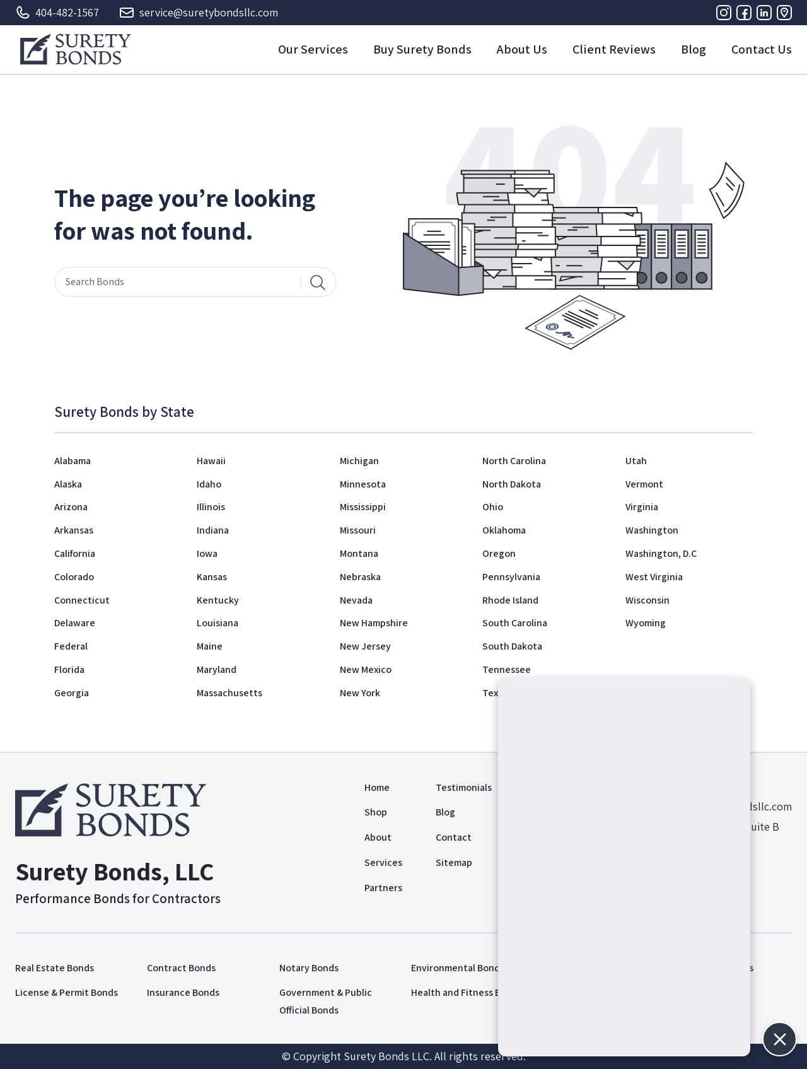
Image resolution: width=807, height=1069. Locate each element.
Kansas (212, 576)
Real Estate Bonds (54, 967)
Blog (693, 49)
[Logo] (75, 49)
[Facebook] (744, 12)
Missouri (358, 530)
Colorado (74, 576)
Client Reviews (614, 49)
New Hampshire (374, 622)
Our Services (313, 49)
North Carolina (514, 460)
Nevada (356, 600)
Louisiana (217, 622)
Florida (69, 669)
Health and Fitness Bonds (466, 992)
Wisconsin (647, 600)
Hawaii (211, 460)
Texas (495, 692)
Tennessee (506, 669)
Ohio (492, 506)
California (74, 553)
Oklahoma (504, 530)
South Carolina (514, 622)
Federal (71, 646)
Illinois (211, 506)
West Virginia (654, 576)
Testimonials (464, 787)
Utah (636, 460)
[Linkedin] (764, 12)
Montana (359, 553)
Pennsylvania (511, 576)
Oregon (499, 553)
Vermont (644, 484)
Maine (210, 646)
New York (360, 692)
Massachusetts (229, 692)
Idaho (209, 484)
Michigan (359, 460)
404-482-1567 (57, 12)
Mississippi (363, 506)
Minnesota (363, 484)
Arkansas (73, 530)
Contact (454, 837)
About (378, 837)
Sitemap (454, 862)
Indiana (213, 530)
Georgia (71, 692)
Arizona (71, 506)
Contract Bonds (181, 967)
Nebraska (360, 576)
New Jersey (365, 646)
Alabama (72, 460)
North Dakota (511, 484)
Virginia (641, 506)
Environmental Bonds (457, 967)
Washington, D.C (661, 553)
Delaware (74, 622)
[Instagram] (723, 12)
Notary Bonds (309, 967)
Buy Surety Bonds (422, 49)
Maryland (216, 669)
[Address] (784, 12)
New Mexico (366, 669)
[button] (779, 1039)
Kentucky (218, 600)
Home (377, 787)
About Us (522, 49)
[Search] (317, 281)
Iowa (207, 553)
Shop (375, 812)
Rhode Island (510, 600)
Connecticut (82, 600)
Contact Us (761, 49)
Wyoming (645, 622)
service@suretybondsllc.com (198, 12)
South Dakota (512, 646)
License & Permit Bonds (66, 992)
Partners (383, 887)
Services (383, 862)
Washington (651, 530)
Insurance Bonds (183, 992)
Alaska (68, 484)
